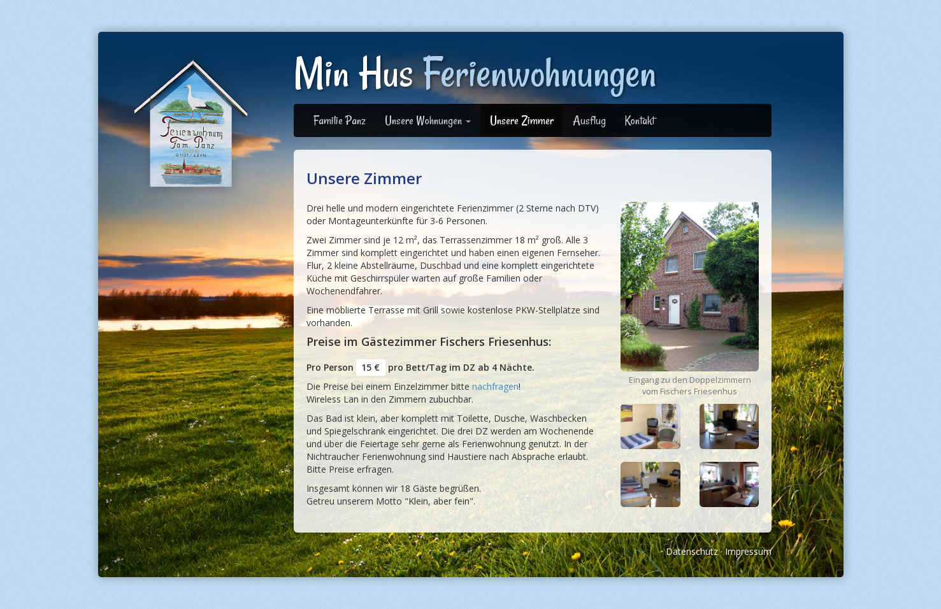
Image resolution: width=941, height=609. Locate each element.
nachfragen (495, 386)
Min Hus (475, 73)
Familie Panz (339, 120)
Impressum (748, 551)
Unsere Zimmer (522, 120)
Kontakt (639, 120)
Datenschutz (692, 551)
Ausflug (589, 120)
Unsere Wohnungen (428, 120)
